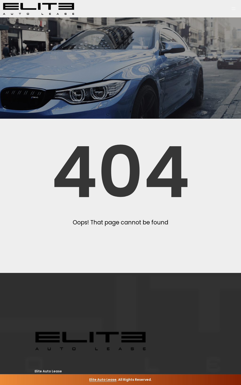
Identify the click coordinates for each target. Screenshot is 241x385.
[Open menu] (233, 9)
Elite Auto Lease (102, 379)
